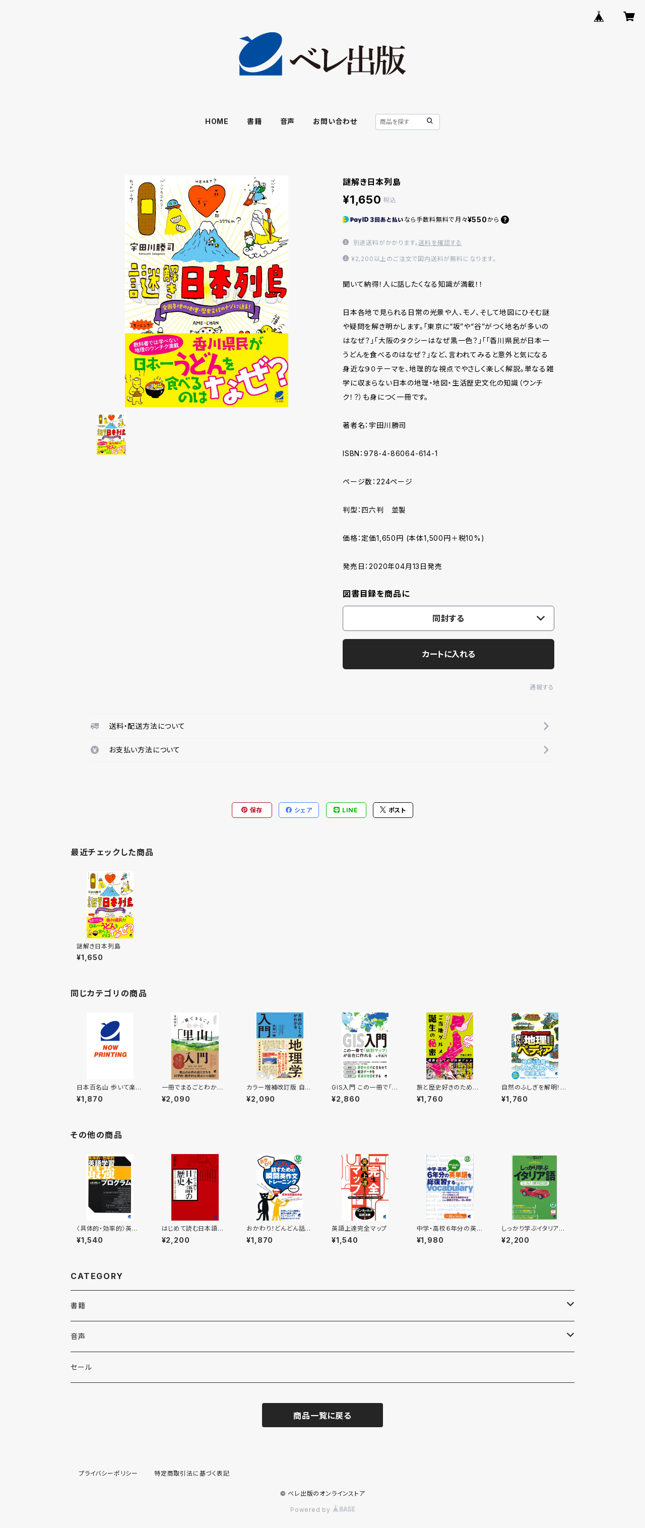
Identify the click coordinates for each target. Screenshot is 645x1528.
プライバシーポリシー (108, 1473)
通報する (542, 687)
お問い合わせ (335, 121)
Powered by (322, 1509)
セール (81, 1367)
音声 (287, 121)
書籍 (254, 121)
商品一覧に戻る (322, 1416)
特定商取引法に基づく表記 (192, 1473)
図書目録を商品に (376, 594)
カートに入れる (448, 654)
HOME (217, 121)
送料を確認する (440, 242)
